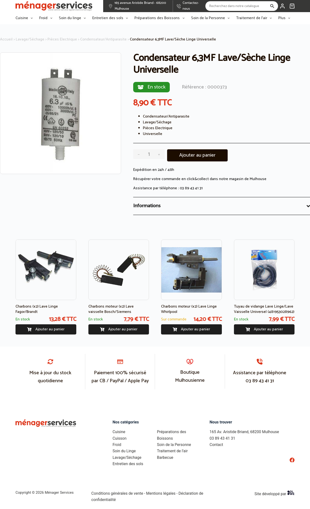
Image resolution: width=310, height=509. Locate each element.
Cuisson (120, 438)
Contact (216, 444)
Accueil (6, 39)
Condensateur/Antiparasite (103, 39)
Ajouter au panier (197, 155)
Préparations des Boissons (160, 18)
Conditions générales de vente (117, 493)
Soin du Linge (124, 451)
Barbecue (165, 457)
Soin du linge (73, 18)
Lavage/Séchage (30, 39)
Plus (285, 18)
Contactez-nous (191, 6)
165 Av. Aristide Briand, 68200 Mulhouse (244, 431)
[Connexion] (282, 6)
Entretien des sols (111, 18)
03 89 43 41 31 (191, 188)
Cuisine (25, 18)
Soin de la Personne (211, 18)
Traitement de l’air (255, 18)
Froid (46, 18)
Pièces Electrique (62, 39)
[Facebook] (292, 460)
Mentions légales (160, 493)
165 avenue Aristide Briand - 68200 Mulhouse (140, 6)
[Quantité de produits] (149, 154)
